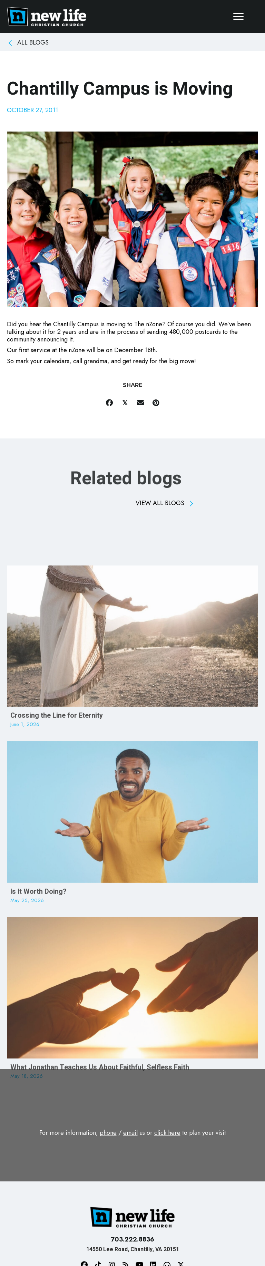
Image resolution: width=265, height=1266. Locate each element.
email (130, 1132)
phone (108, 1132)
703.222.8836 (132, 1239)
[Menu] (238, 16)
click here (167, 1132)
